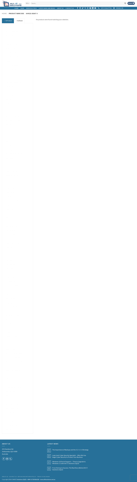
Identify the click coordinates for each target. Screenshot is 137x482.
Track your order (43, 476)
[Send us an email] (7, 458)
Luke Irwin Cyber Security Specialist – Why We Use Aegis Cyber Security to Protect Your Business (69, 456)
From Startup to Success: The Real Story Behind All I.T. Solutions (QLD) (70, 469)
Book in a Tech (31, 8)
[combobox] (78, 3)
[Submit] (125, 3)
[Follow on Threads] (87, 8)
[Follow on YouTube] (95, 8)
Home (16, 8)
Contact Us (70, 8)
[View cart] (131, 3)
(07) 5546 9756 (106, 8)
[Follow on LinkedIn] (92, 8)
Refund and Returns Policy (27, 476)
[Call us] (10, 458)
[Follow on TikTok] (82, 8)
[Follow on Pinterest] (90, 8)
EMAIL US (119, 8)
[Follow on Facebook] (77, 8)
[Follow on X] (85, 8)
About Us (60, 8)
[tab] (8, 20)
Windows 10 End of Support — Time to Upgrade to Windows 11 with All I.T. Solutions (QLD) (69, 462)
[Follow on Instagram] (80, 8)
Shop (22, 8)
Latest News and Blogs (47, 8)
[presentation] (8, 20)
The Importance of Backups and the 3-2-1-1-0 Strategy (70, 450)
